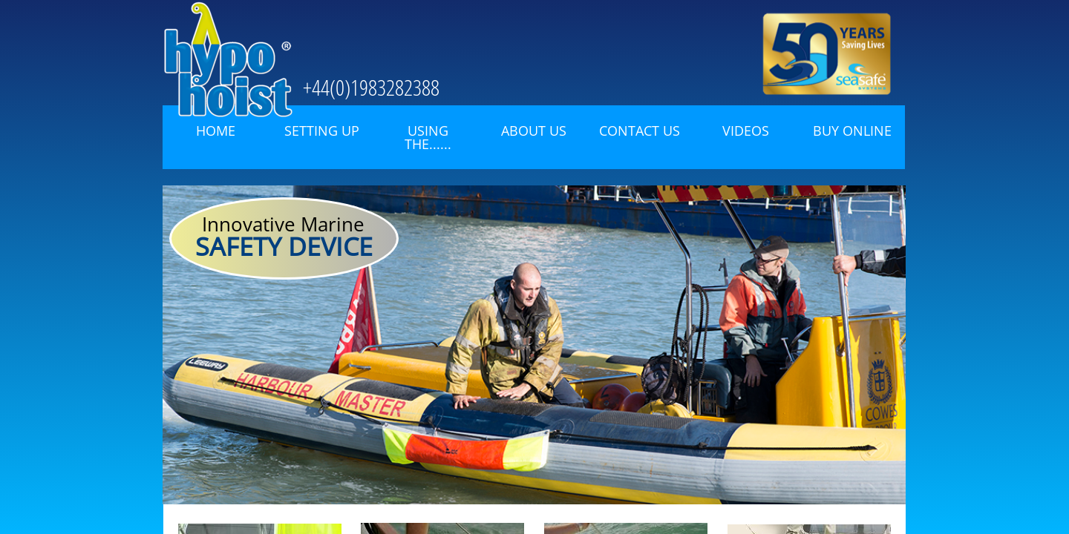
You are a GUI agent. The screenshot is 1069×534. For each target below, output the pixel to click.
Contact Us (639, 130)
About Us (533, 130)
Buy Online (852, 130)
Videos (745, 130)
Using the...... (428, 137)
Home (215, 130)
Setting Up (321, 130)
